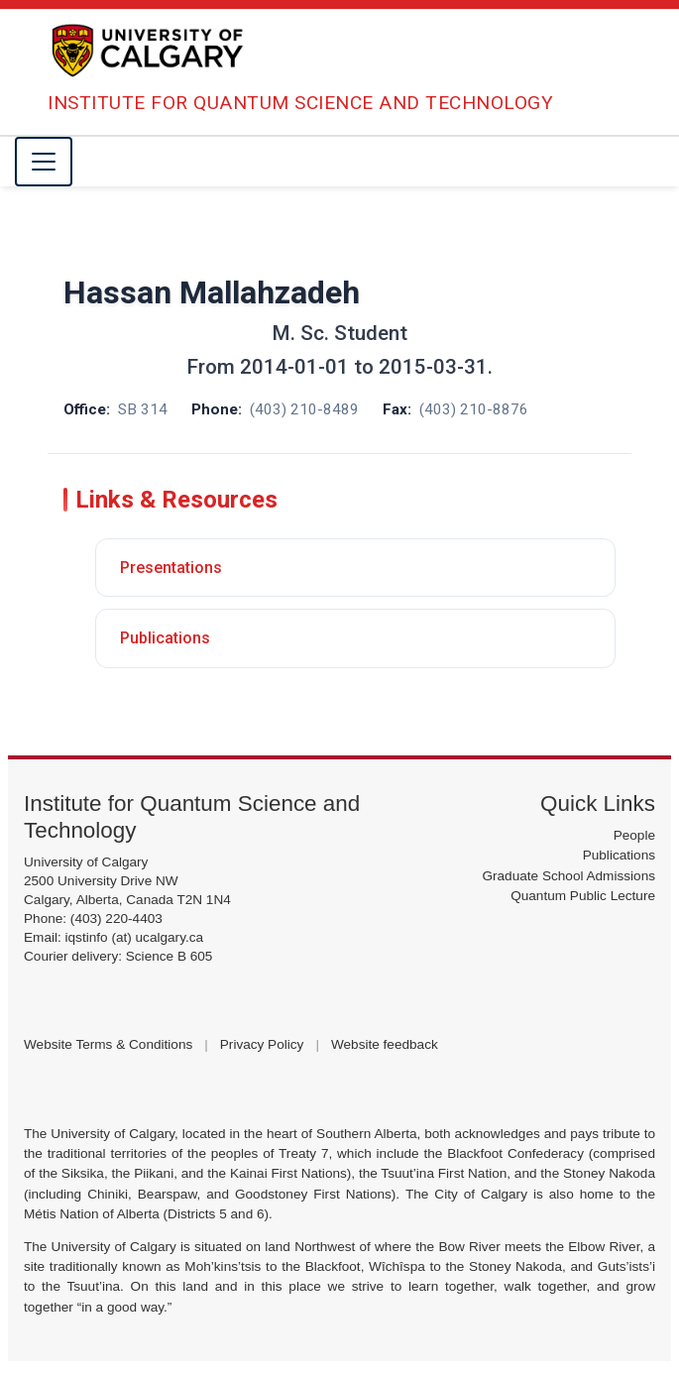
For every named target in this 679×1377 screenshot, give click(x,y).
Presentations (171, 567)
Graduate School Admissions (568, 875)
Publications (165, 638)
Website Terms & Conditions (108, 1044)
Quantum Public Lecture (582, 895)
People (634, 835)
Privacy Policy (262, 1044)
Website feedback (384, 1044)
